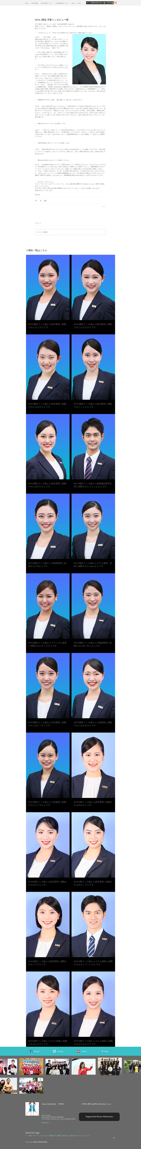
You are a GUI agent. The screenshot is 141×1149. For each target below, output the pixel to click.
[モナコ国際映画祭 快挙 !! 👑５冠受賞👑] (100, 2)
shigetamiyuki (44, 1136)
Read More (45, 1122)
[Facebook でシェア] (36, 200)
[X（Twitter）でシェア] (40, 200)
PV (37, 1136)
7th (26, 1136)
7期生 (30, 1136)
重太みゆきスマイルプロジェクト (80, 1136)
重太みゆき (65, 1136)
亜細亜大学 (52, 1136)
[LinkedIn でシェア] (45, 200)
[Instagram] (115, 3)
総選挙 (59, 1136)
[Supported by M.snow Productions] (99, 1117)
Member (37, 194)
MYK (34, 1136)
